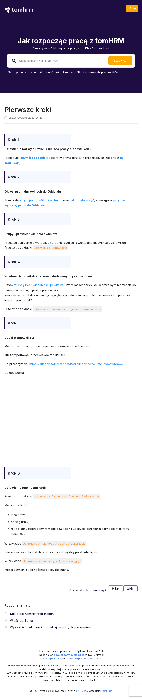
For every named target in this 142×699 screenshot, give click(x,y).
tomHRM (107, 690)
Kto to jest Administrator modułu (32, 614)
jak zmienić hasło (49, 72)
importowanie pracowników (100, 72)
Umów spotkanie (50, 658)
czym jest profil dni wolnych (41, 200)
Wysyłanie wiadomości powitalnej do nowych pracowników (51, 627)
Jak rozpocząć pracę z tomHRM (71, 48)
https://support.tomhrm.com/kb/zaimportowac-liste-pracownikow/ (76, 364)
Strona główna (41, 48)
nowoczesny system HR (69, 654)
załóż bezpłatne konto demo (83, 658)
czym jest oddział (33, 158)
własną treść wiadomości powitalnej (39, 285)
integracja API (72, 72)
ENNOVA (81, 690)
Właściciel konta (21, 620)
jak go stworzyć (82, 200)
